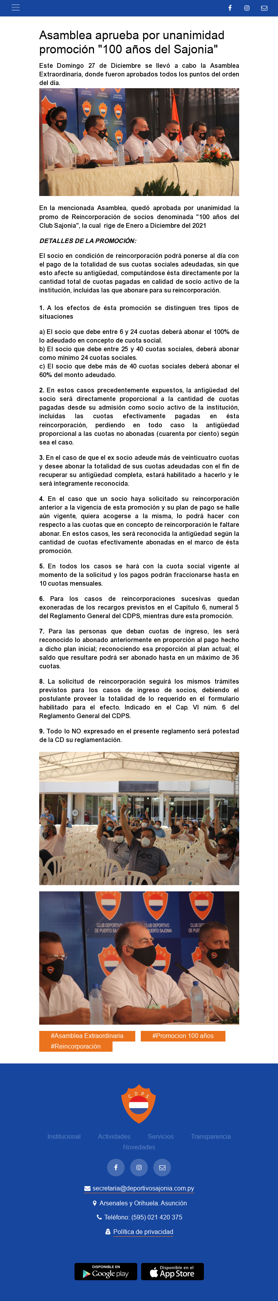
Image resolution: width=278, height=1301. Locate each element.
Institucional (64, 1136)
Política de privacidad (143, 1231)
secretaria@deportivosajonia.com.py (139, 1188)
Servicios (161, 1136)
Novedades (139, 1147)
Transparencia (211, 1136)
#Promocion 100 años (183, 1035)
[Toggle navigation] (15, 7)
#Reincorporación (76, 1046)
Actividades (114, 1136)
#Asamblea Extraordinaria (87, 1035)
